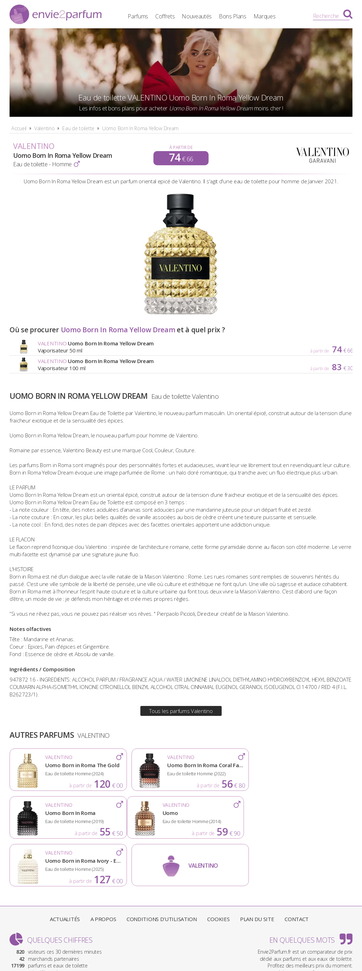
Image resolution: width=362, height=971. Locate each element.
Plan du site (257, 871)
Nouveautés (203, 16)
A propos (103, 871)
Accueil (19, 128)
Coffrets (171, 16)
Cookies (218, 871)
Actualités (65, 871)
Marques (270, 16)
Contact (297, 871)
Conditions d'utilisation (162, 871)
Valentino (44, 128)
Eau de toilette (78, 128)
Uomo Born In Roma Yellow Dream (140, 128)
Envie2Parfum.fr (55, 15)
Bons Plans (238, 16)
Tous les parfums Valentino (180, 710)
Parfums (144, 16)
